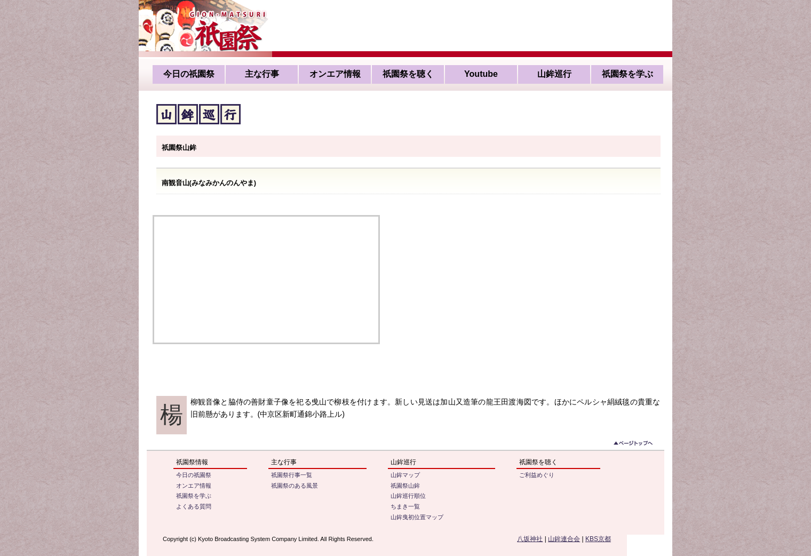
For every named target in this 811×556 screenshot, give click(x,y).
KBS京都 (598, 539)
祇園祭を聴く (408, 73)
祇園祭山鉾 (405, 485)
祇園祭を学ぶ (627, 73)
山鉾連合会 (564, 539)
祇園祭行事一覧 (291, 475)
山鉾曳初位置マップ (417, 517)
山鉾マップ (405, 475)
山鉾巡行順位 (408, 496)
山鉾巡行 (554, 73)
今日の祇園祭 (188, 73)
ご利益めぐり (536, 475)
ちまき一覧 (405, 506)
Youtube (481, 73)
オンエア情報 (335, 73)
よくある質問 (193, 506)
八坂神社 (530, 539)
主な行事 (262, 73)
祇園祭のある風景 (294, 485)
